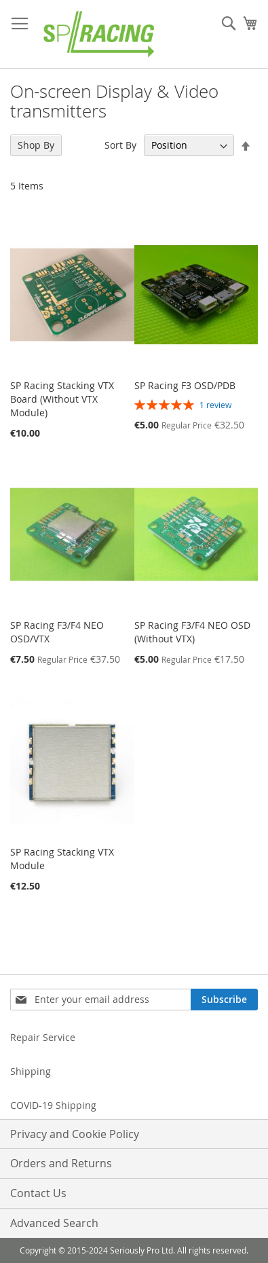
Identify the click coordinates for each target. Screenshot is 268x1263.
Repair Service (42, 1037)
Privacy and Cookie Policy (74, 1134)
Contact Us (38, 1193)
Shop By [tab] (36, 145)
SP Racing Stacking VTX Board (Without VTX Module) (62, 399)
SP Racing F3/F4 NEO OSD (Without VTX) (192, 632)
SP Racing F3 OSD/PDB (184, 385)
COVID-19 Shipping (53, 1105)
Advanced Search (54, 1222)
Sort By (120, 145)
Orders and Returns (61, 1163)
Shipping (30, 1071)
